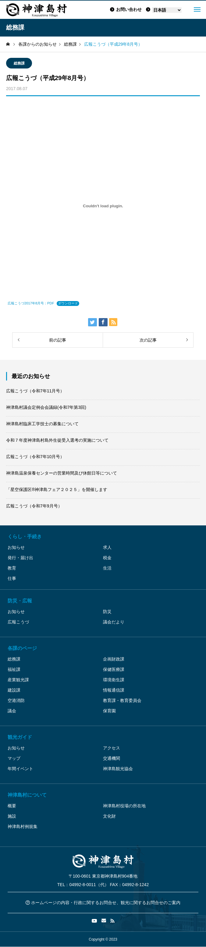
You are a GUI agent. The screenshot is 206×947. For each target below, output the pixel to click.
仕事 (12, 578)
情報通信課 (113, 690)
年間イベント (20, 768)
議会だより (113, 621)
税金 (107, 557)
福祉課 (14, 669)
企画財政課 (113, 659)
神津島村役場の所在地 (124, 805)
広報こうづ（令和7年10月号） (35, 456)
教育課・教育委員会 (122, 700)
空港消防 (16, 700)
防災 (107, 611)
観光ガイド (20, 737)
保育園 (109, 710)
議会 (12, 710)
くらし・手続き (25, 536)
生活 (107, 568)
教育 (12, 568)
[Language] (167, 10)
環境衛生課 (113, 679)
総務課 (19, 63)
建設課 (14, 690)
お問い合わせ (126, 9)
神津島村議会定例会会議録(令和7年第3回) (46, 407)
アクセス (111, 747)
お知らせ (16, 547)
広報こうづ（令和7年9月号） (34, 505)
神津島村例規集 (22, 826)
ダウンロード (68, 303)
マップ (14, 758)
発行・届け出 (20, 557)
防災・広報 (20, 600)
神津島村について (27, 795)
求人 (107, 547)
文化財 (109, 816)
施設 (12, 816)
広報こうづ (18, 621)
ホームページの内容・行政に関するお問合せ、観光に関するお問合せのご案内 (103, 902)
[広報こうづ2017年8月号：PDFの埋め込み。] (103, 205)
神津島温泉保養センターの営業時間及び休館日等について (61, 473)
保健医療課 (113, 669)
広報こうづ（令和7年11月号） (35, 390)
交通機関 (111, 758)
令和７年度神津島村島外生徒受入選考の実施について (57, 440)
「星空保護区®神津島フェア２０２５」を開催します (56, 489)
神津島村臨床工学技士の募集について (42, 423)
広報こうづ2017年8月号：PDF (31, 303)
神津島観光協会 (118, 768)
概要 (12, 805)
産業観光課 (18, 679)
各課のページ (22, 648)
